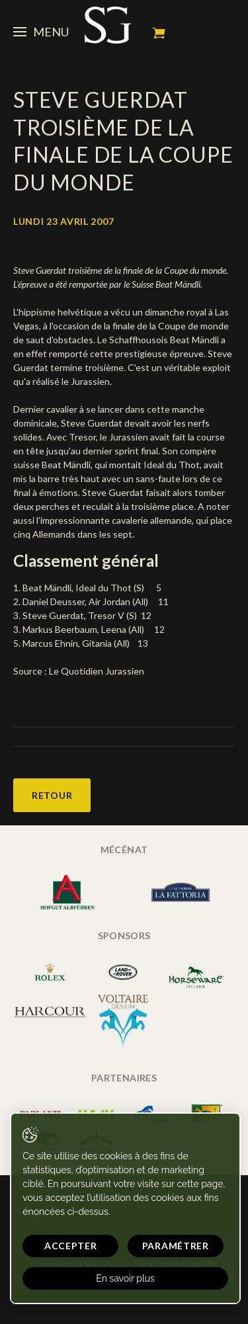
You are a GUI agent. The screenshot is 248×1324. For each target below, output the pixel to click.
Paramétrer (175, 1245)
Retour (52, 795)
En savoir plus (125, 1278)
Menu (41, 31)
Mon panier (158, 33)
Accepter (70, 1245)
